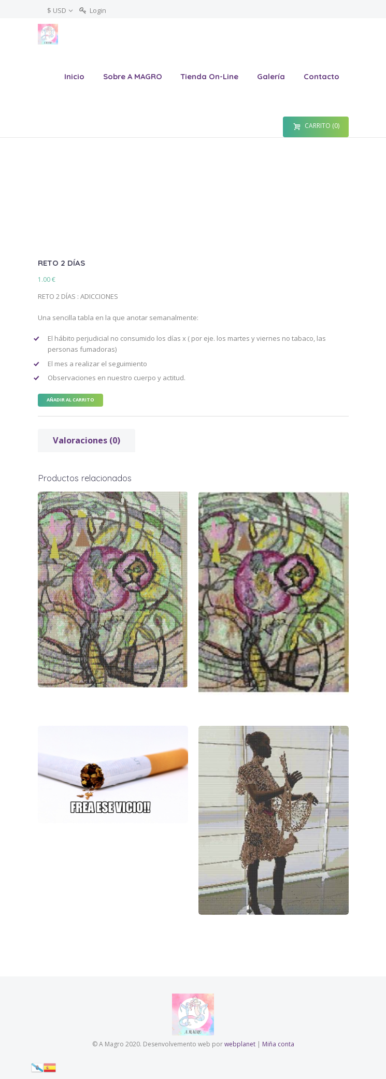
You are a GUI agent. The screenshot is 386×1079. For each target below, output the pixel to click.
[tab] (87, 440)
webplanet (239, 1044)
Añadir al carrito (70, 399)
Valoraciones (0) (86, 440)
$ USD (56, 10)
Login (98, 10)
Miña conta (278, 1044)
